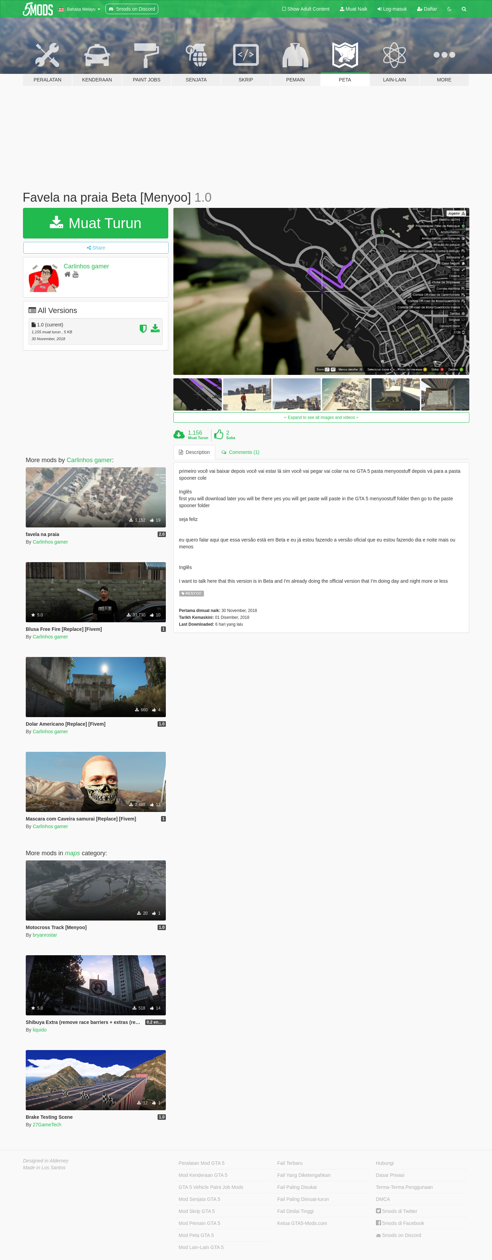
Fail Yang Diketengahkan (304, 1175)
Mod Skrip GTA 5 (197, 1211)
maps (72, 853)
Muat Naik (353, 9)
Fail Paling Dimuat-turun (303, 1199)
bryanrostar (45, 935)
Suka (230, 438)
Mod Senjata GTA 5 (199, 1199)
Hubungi (385, 1163)
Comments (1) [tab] (240, 452)
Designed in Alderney (46, 1160)
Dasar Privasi (390, 1175)
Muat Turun (95, 223)
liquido (39, 1030)
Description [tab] (194, 452)
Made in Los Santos (44, 1167)
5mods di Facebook (400, 1223)
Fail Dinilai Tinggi (295, 1211)
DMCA (383, 1199)
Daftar (427, 9)
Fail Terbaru (290, 1163)
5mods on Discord (398, 1235)
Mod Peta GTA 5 (196, 1235)
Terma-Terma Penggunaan (404, 1187)
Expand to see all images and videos (321, 417)
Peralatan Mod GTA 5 (202, 1163)
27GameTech (47, 1124)
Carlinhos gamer (86, 266)
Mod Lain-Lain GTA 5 (201, 1247)
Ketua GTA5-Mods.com (302, 1223)
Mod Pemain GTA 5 (199, 1223)
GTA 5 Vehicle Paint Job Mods (211, 1187)
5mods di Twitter (396, 1211)
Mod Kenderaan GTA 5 (203, 1175)
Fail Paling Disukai (297, 1187)
